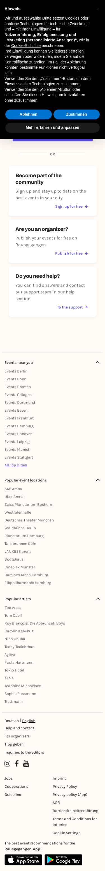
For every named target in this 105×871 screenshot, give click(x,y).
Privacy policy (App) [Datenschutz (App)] (70, 794)
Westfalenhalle (17, 512)
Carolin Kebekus (18, 631)
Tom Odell (13, 615)
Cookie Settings (66, 832)
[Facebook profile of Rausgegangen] (17, 764)
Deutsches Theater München (29, 520)
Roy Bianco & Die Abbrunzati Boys (34, 623)
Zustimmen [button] (76, 114)
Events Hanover (18, 433)
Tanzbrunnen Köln (20, 543)
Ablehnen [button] (29, 114)
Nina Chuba (14, 639)
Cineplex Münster (19, 567)
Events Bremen (17, 387)
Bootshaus (14, 559)
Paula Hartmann (18, 662)
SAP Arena (13, 488)
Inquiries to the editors (24, 752)
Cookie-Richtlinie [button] (26, 45)
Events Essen (15, 410)
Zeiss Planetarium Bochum (28, 504)
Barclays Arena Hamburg (26, 575)
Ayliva (9, 654)
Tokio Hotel (14, 670)
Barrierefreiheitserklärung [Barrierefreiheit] (75, 810)
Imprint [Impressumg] (59, 778)
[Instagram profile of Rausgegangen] (7, 764)
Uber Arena (14, 496)
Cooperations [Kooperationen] (16, 786)
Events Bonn (15, 379)
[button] (97, 8)
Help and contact (19, 728)
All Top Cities (15, 465)
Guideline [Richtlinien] (12, 794)
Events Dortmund (19, 402)
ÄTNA (9, 678)
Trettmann (13, 701)
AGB (56, 802)
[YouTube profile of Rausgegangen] (26, 764)
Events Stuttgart (18, 457)
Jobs (8, 778)
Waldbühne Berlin (20, 528)
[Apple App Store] (23, 859)
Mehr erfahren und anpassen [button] (52, 127)
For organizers (17, 736)
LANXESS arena (18, 551)
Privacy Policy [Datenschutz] (65, 786)
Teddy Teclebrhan (19, 646)
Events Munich (17, 449)
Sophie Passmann (20, 693)
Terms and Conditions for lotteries (75, 822)
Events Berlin (15, 371)
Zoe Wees (12, 607)
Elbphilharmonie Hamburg (27, 582)
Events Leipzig (17, 441)
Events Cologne (18, 394)
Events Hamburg (19, 426)
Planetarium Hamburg (24, 535)
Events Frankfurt (19, 418)
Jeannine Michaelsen (22, 685)
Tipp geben (14, 744)
